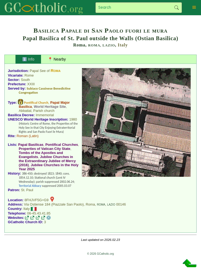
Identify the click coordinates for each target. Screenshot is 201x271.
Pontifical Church (36, 102)
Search (176, 7)
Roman (22, 136)
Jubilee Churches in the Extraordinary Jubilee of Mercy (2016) (47, 161)
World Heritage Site (50, 107)
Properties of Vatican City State (44, 149)
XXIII (31, 84)
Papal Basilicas (30, 145)
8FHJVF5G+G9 (36, 200)
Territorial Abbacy (30, 186)
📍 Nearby (57, 59)
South (25, 80)
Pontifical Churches (61, 145)
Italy (123, 45)
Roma (56, 70)
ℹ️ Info (28, 59)
